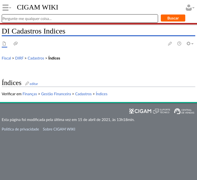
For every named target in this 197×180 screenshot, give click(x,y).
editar (34, 84)
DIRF (19, 58)
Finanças (29, 94)
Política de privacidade (20, 129)
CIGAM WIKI (37, 7)
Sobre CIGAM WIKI (59, 129)
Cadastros (36, 58)
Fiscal (6, 58)
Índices (54, 58)
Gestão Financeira (56, 94)
